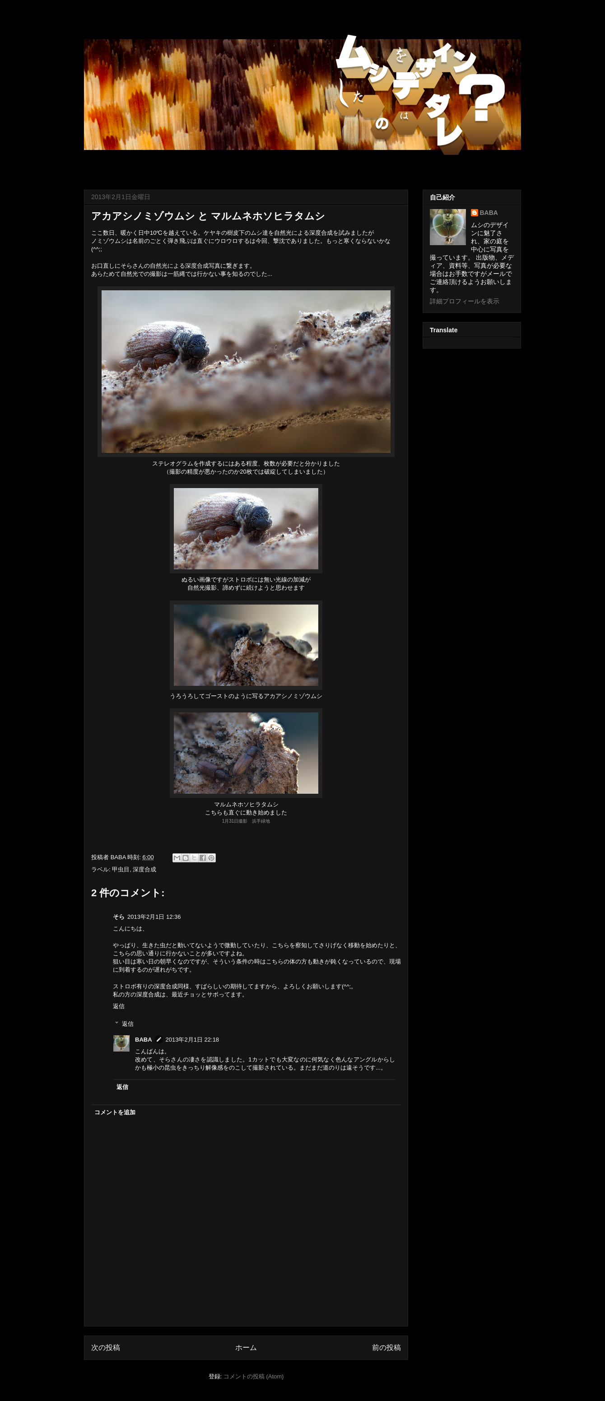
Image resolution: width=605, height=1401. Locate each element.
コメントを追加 (114, 1112)
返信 (119, 1006)
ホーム (246, 1347)
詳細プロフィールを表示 (464, 301)
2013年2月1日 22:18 (192, 1039)
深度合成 (144, 869)
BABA (143, 1039)
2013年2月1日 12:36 (154, 916)
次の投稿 (105, 1347)
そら (119, 916)
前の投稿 (386, 1347)
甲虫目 (121, 869)
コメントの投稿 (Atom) (253, 1376)
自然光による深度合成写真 (185, 265)
